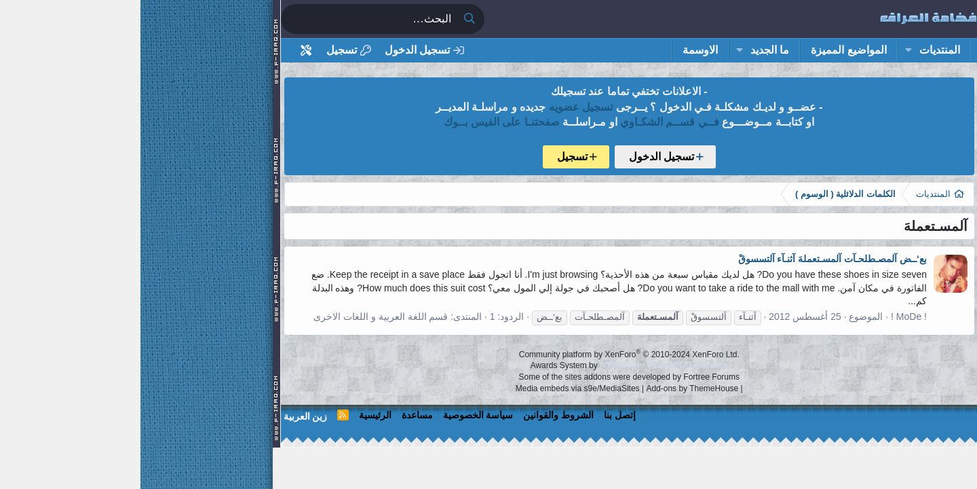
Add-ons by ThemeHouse (551, 388)
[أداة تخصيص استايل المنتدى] (166, 50)
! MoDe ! (768, 316)
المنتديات (799, 50)
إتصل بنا (479, 415)
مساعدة (276, 415)
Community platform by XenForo (489, 354)
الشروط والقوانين (418, 415)
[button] (768, 50)
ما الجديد (629, 50)
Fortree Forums (571, 377)
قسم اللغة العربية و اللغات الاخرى (240, 316)
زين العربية (165, 416)
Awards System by (489, 365)
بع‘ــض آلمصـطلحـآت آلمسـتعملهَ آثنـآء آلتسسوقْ (692, 258)
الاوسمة (559, 50)
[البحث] (228, 19)
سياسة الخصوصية (338, 415)
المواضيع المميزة (708, 50)
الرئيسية (234, 415)
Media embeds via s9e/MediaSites (437, 388)
